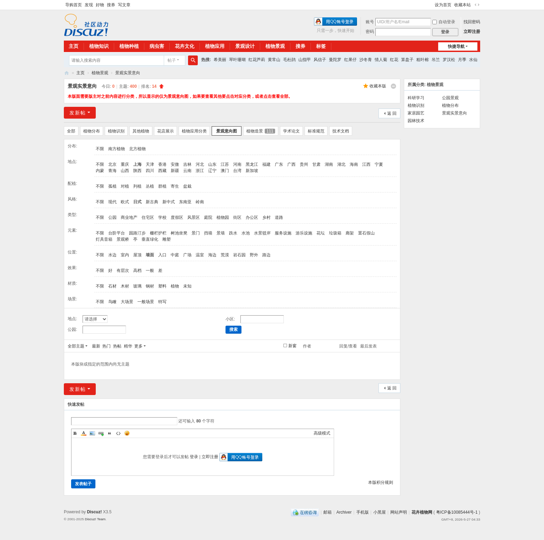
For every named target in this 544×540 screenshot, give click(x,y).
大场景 (127, 301)
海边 (212, 254)
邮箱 (327, 512)
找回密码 (472, 21)
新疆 (175, 170)
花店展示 (165, 131)
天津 (150, 164)
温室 (200, 254)
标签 (321, 46)
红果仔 (350, 59)
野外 (254, 254)
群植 (162, 186)
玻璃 (137, 286)
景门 (196, 233)
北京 (112, 164)
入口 (162, 254)
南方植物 (116, 148)
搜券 (111, 4)
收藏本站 (462, 4)
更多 (138, 346)
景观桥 (123, 239)
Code (118, 433)
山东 (212, 164)
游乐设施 (304, 233)
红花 (394, 59)
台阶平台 (116, 233)
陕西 (137, 170)
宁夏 (379, 164)
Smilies (127, 433)
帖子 (172, 60)
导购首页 (73, 4)
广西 (291, 164)
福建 (266, 164)
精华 (128, 346)
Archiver (343, 512)
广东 (279, 164)
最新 (96, 346)
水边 (112, 254)
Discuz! (94, 511)
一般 (150, 270)
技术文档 (340, 131)
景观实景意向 (127, 72)
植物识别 (116, 131)
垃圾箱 (335, 233)
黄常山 (274, 59)
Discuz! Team (95, 519)
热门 (106, 346)
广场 (187, 254)
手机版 (362, 512)
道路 (279, 217)
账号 (370, 21)
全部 (71, 131)
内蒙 (100, 170)
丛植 (150, 186)
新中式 (168, 201)
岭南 (200, 201)
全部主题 (76, 346)
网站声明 (398, 512)
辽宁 (212, 170)
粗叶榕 (422, 59)
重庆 (125, 164)
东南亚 (185, 201)
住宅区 (148, 217)
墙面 (150, 254)
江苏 (225, 164)
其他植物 (141, 131)
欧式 (125, 201)
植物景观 (275, 46)
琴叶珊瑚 (237, 59)
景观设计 (245, 46)
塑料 (162, 286)
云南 (187, 170)
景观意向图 (226, 131)
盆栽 (187, 186)
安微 (175, 164)
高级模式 (322, 433)
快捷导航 (456, 46)
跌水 (233, 233)
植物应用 (214, 46)
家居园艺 (416, 113)
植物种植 (129, 46)
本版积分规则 (380, 482)
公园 (112, 217)
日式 (137, 201)
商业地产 (129, 217)
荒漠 (225, 254)
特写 (162, 301)
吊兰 (436, 59)
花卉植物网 (66, 73)
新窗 (292, 345)
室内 (125, 254)
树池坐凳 (179, 233)
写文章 (124, 4)
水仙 (473, 59)
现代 (112, 201)
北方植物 (137, 148)
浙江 (200, 170)
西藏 (162, 170)
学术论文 (291, 131)
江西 (366, 164)
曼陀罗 (335, 59)
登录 (194, 456)
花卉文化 (184, 46)
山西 (125, 170)
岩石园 (239, 254)
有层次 (123, 270)
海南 (354, 164)
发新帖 (77, 112)
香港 (162, 164)
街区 (237, 217)
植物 (175, 286)
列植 (137, 186)
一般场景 (145, 301)
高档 (137, 270)
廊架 (350, 233)
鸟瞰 (112, 301)
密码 (370, 31)
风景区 (193, 217)
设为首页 (443, 4)
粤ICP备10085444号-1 (457, 512)
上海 (137, 164)
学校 (162, 217)
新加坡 (252, 170)
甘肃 (316, 164)
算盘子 (407, 59)
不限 (100, 148)
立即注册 (472, 31)
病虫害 (157, 46)
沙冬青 (365, 59)
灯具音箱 (104, 239)
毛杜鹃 (289, 59)
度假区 (177, 217)
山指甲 (304, 59)
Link (100, 433)
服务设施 (283, 233)
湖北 (341, 164)
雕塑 (166, 239)
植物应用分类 (194, 131)
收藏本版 (377, 86)
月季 (462, 59)
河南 (237, 164)
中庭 (175, 254)
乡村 (266, 217)
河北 (200, 164)
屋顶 (137, 254)
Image (92, 433)
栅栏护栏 (158, 233)
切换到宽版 (477, 5)
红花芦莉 (256, 59)
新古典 (152, 201)
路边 (266, 254)
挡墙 (208, 233)
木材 (125, 286)
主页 (73, 46)
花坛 (320, 233)
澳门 (225, 170)
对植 (125, 186)
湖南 (329, 164)
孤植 (112, 186)
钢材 (150, 286)
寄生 (175, 186)
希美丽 (220, 59)
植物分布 (91, 131)
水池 (245, 233)
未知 (187, 286)
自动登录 (443, 21)
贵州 (304, 164)
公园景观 (450, 97)
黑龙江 (252, 164)
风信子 (320, 59)
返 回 (392, 113)
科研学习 (416, 97)
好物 (100, 4)
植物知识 (99, 46)
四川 (150, 170)
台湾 (237, 170)
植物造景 (260, 131)
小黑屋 (379, 512)
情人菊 (381, 59)
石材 (112, 286)
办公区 (252, 217)
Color (83, 433)
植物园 (222, 217)
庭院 (208, 217)
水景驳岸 (262, 233)
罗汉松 (449, 59)
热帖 (117, 346)
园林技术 (416, 120)
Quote (109, 433)
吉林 (187, 164)
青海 (112, 170)
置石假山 (366, 233)
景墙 (220, 233)
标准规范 (316, 131)
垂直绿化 (150, 239)
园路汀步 (137, 233)
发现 (89, 4)
